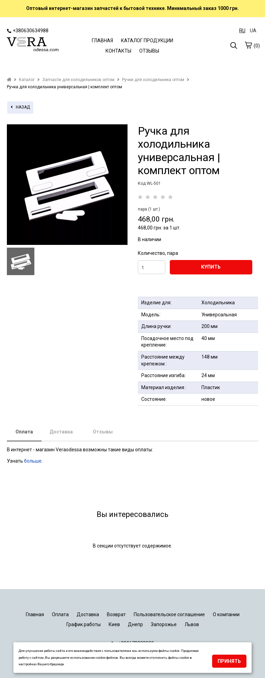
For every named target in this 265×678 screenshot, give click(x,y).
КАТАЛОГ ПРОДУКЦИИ (147, 40)
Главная (35, 614)
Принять (229, 661)
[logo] (32, 45)
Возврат (116, 614)
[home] (9, 79)
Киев (114, 624)
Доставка (61, 431)
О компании (226, 614)
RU (242, 30)
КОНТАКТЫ (118, 51)
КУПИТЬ (211, 267)
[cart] (248, 45)
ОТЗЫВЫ (149, 51)
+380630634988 (27, 30)
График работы (83, 624)
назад (20, 107)
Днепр (135, 624)
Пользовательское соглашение (169, 614)
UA (253, 30)
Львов (192, 624)
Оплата (24, 431)
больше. (34, 461)
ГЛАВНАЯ (102, 40)
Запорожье (164, 624)
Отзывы (103, 431)
